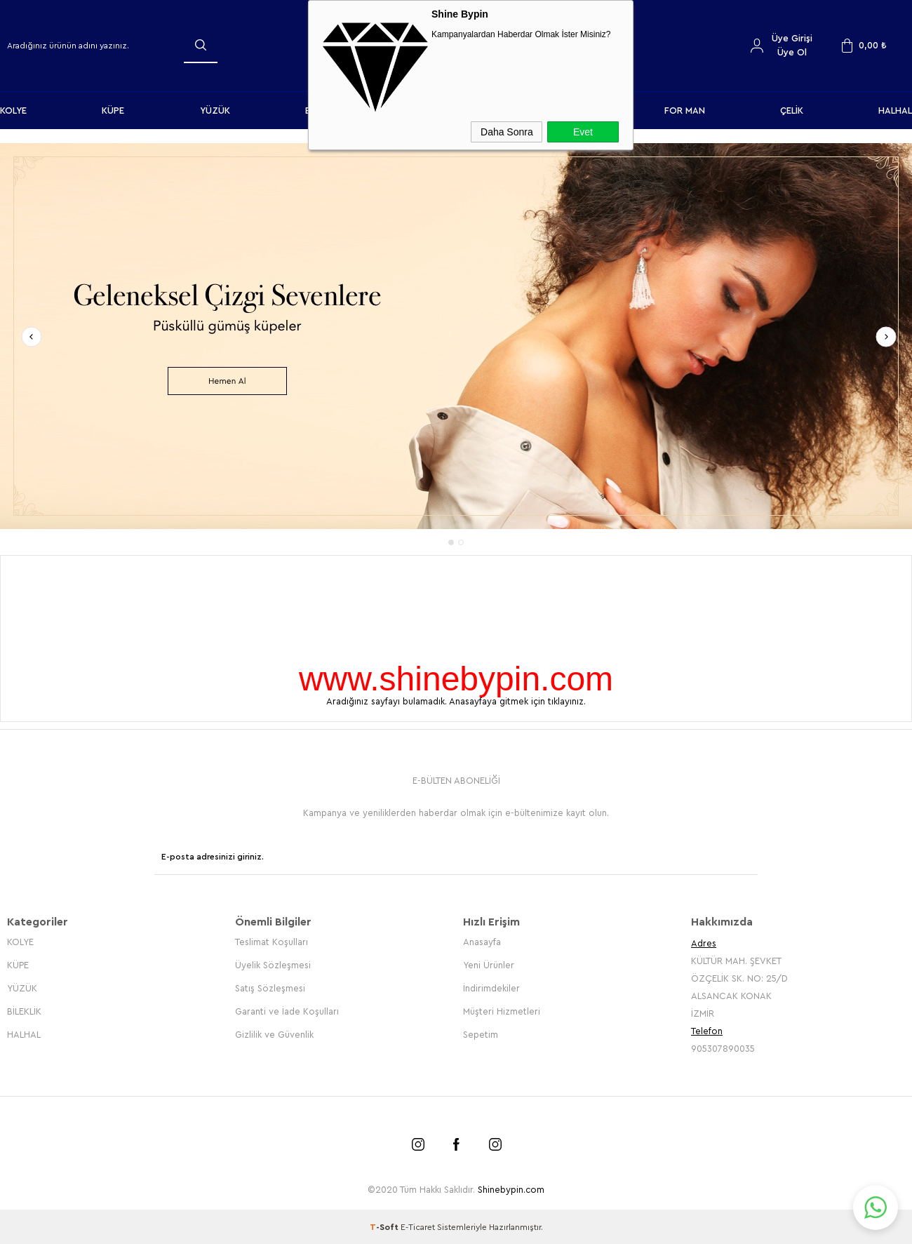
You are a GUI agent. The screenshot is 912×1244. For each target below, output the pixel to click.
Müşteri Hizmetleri (501, 1010)
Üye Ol (792, 52)
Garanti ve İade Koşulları (287, 1010)
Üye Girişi (792, 38)
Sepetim (480, 1033)
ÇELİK (791, 110)
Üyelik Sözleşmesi (273, 964)
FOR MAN (684, 110)
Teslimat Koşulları (271, 941)
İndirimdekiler (491, 987)
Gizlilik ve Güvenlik (274, 1033)
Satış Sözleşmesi (270, 987)
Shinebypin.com (511, 1188)
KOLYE (13, 110)
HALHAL (895, 110)
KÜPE (113, 110)
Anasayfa (482, 941)
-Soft (385, 1226)
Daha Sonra (507, 132)
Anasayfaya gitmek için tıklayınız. (517, 701)
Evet (583, 132)
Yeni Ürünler (488, 964)
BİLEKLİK (24, 1010)
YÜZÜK (215, 110)
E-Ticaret (418, 1226)
